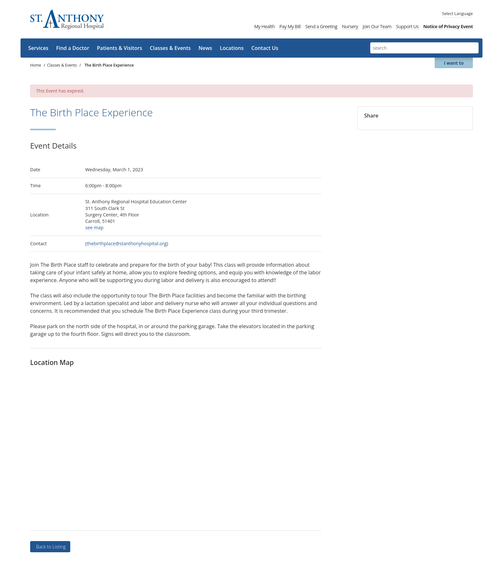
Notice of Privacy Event (448, 26)
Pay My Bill (290, 26)
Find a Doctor (72, 48)
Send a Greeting (321, 26)
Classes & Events (170, 48)
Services (38, 48)
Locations (231, 48)
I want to (454, 63)
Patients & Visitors (119, 48)
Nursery (350, 26)
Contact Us (264, 48)
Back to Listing (50, 547)
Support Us (407, 26)
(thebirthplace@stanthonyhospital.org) (126, 243)
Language (457, 13)
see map (94, 227)
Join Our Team (377, 26)
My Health (264, 26)
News (205, 48)
